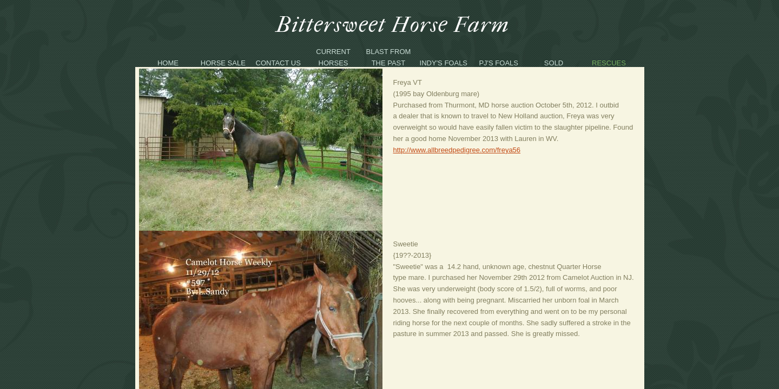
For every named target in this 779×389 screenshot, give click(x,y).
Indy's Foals (443, 63)
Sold (553, 63)
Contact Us (278, 63)
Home (168, 63)
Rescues (609, 63)
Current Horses (333, 57)
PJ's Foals (498, 63)
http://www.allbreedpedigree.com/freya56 (457, 150)
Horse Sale (223, 63)
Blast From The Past (388, 57)
